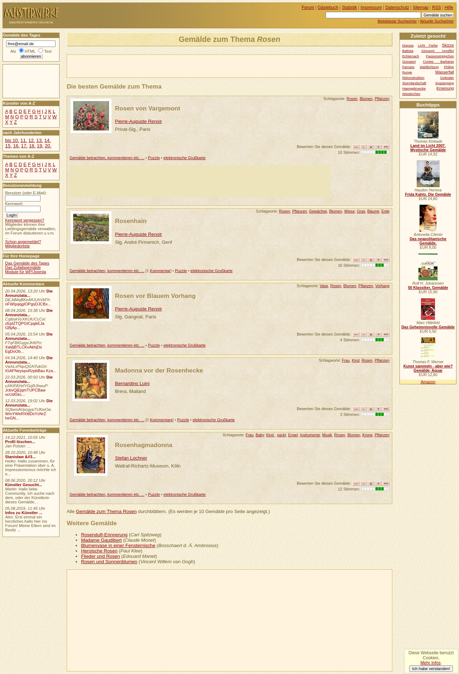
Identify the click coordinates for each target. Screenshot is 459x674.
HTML (30, 51)
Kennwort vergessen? (24, 220)
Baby (260, 435)
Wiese (349, 211)
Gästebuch (328, 7)
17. (24, 145)
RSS (436, 7)
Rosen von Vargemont (147, 108)
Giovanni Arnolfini (437, 51)
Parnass (408, 67)
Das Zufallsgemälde (23, 267)
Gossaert (409, 61)
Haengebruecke (414, 88)
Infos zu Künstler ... (23, 513)
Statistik (349, 7)
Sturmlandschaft (414, 83)
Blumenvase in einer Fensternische (118, 545)
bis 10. (12, 140)
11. (23, 140)
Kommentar (160, 271)
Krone (368, 435)
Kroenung (445, 88)
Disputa (407, 45)
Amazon (428, 382)
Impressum (371, 7)
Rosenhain (131, 220)
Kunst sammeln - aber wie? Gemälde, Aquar (428, 368)
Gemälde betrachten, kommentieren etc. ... (107, 158)
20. (48, 145)
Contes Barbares (438, 61)
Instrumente (310, 435)
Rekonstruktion (413, 78)
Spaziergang (444, 83)
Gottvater (447, 78)
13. (39, 140)
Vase (324, 286)
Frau (346, 360)
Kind (355, 360)
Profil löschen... (20, 442)
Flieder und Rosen (100, 556)
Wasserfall (444, 72)
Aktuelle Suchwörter (437, 21)
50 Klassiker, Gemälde (428, 287)
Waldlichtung (429, 67)
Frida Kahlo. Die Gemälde (428, 194)
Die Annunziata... (29, 293)
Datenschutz (397, 7)
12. (31, 140)
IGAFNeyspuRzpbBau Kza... (30, 371)
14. (47, 140)
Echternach (410, 56)
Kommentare (161, 420)
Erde (385, 211)
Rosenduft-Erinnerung (104, 534)
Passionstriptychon (440, 56)
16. (16, 145)
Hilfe (449, 7)
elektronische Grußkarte (185, 158)
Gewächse (318, 211)
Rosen (352, 98)
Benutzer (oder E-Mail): (26, 193)
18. (32, 145)
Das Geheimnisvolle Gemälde (428, 327)
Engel (293, 435)
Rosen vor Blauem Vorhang (155, 295)
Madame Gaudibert (101, 540)
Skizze (448, 45)
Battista (407, 51)
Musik (327, 435)
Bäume (373, 211)
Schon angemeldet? (23, 241)
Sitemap (421, 7)
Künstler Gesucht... (23, 485)
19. (40, 145)
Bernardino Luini (132, 383)
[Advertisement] (151, 65)
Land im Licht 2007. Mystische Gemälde (428, 147)
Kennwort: (14, 203)
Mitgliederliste (17, 246)
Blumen (366, 98)
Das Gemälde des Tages (27, 263)
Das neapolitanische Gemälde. (428, 241)
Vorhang (382, 286)
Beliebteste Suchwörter (397, 21)
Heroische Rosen (99, 551)
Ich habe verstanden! (431, 668)
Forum (308, 7)
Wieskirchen (411, 94)
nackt (281, 435)
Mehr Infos (430, 662)
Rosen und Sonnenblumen (109, 561)
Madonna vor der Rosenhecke (159, 370)
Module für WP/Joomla (25, 272)
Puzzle (154, 158)
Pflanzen (382, 98)
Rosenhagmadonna (143, 444)
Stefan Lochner (131, 458)
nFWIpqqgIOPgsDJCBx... (28, 304)
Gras (361, 211)
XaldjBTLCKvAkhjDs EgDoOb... (23, 349)
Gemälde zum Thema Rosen (106, 511)
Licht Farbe (427, 45)
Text (48, 51)
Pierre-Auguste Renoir (138, 121)
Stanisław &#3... (20, 457)
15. (8, 145)
